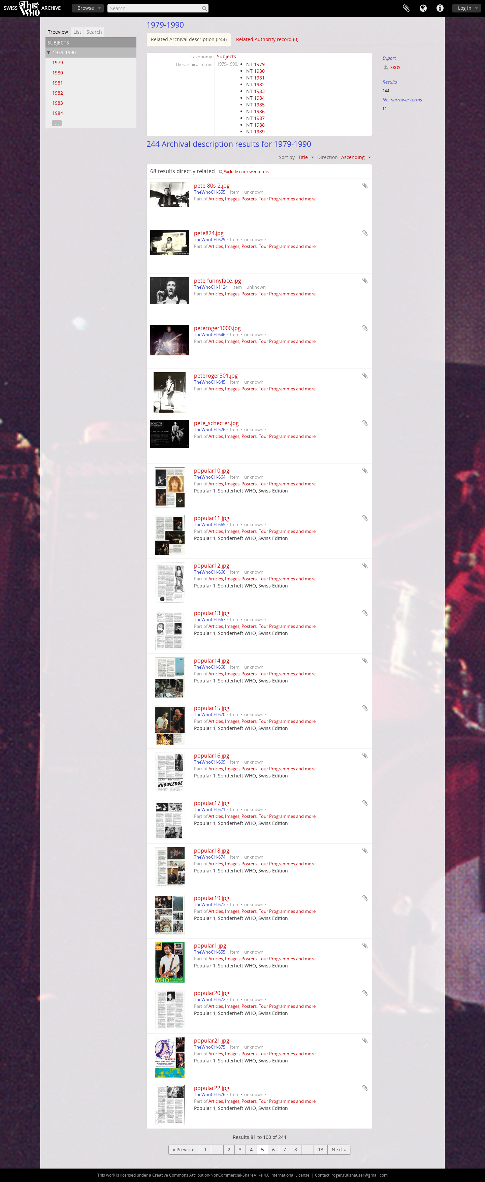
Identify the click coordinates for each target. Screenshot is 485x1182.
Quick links (439, 8)
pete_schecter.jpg (216, 423)
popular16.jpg (211, 755)
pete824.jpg (209, 233)
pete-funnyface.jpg (217, 280)
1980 (57, 72)
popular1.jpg (210, 945)
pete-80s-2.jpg (212, 185)
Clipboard (406, 8)
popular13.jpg (211, 613)
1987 (259, 118)
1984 (57, 113)
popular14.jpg (211, 660)
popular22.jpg (211, 1088)
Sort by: (287, 157)
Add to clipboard (365, 185)
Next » (339, 1149)
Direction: (328, 157)
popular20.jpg (211, 993)
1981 (57, 82)
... (57, 123)
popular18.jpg (211, 850)
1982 (57, 93)
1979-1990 (64, 52)
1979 (57, 62)
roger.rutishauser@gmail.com (359, 1175)
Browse (85, 8)
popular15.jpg (211, 708)
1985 (259, 104)
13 (320, 1149)
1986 (259, 111)
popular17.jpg (211, 803)
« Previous (184, 1149)
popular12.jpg (211, 565)
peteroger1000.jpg (217, 328)
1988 (259, 125)
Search (94, 32)
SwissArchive (32, 8)
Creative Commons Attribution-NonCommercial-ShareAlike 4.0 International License (231, 1175)
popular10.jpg (211, 470)
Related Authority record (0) (267, 39)
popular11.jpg (211, 518)
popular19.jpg (211, 898)
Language (423, 8)
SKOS (392, 67)
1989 (259, 131)
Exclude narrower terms (244, 171)
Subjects (226, 56)
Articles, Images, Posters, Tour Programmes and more (262, 199)
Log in (465, 8)
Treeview (58, 32)
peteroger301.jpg (216, 375)
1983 (57, 103)
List (77, 32)
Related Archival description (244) (189, 39)
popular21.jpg (211, 1040)
